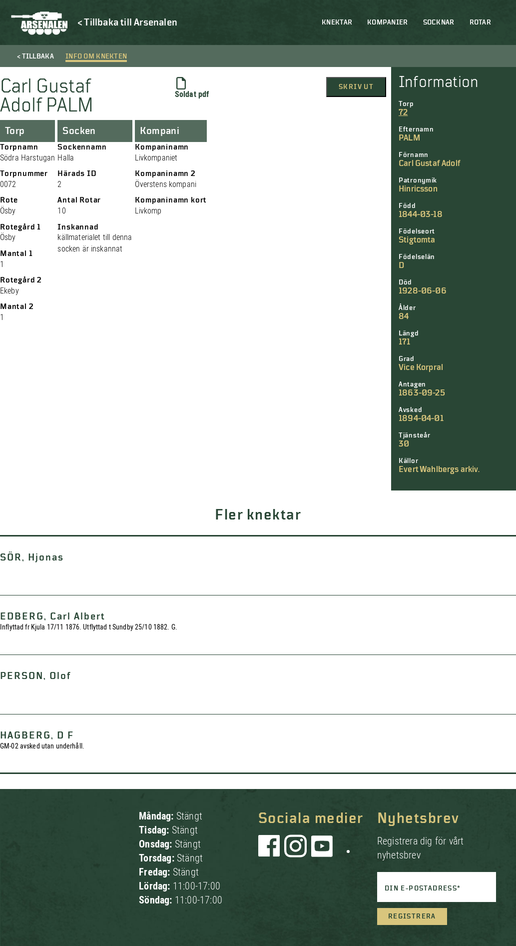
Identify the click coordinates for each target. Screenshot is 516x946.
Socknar (439, 22)
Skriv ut (356, 87)
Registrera (412, 916)
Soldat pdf (192, 88)
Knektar (337, 22)
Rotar (480, 22)
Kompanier (387, 22)
